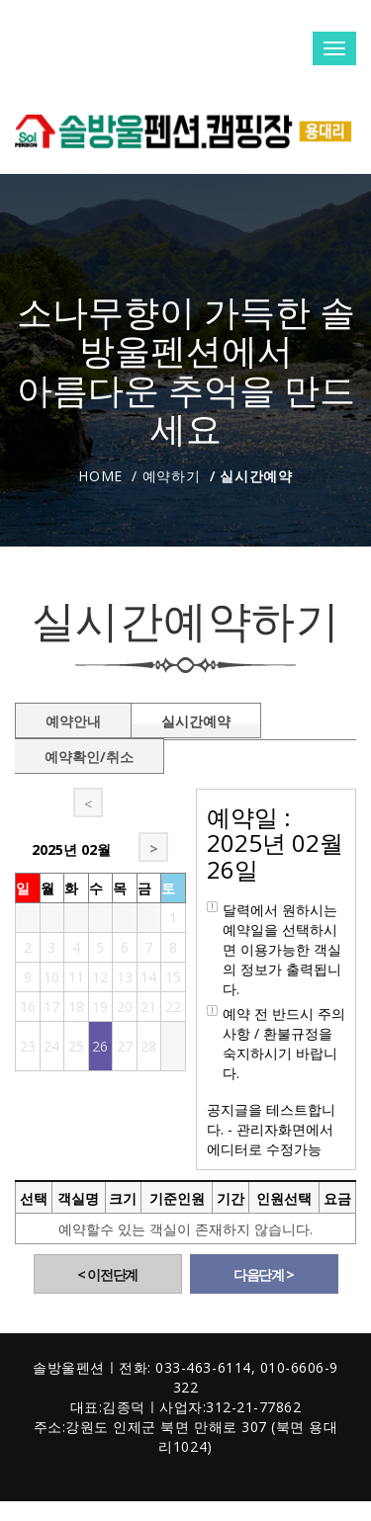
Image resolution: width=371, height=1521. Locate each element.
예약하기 (171, 475)
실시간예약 (196, 717)
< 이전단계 (107, 1274)
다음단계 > (263, 1274)
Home (100, 475)
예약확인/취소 (89, 753)
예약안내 (73, 717)
